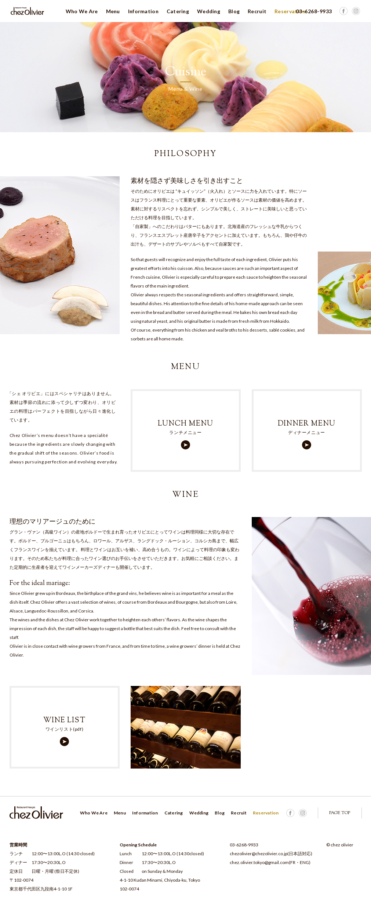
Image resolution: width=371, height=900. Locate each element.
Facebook (356, 11)
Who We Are (82, 11)
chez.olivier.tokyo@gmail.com (259, 862)
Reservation (289, 11)
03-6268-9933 (244, 844)
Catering (178, 11)
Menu (113, 11)
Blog (234, 11)
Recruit (257, 11)
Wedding (208, 11)
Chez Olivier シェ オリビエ (27, 11)
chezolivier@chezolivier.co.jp (258, 853)
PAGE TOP (339, 813)
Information (143, 11)
